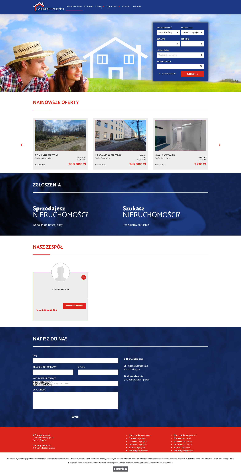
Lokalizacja (163, 50)
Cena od (161, 39)
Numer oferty (164, 61)
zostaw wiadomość (74, 305)
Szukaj (192, 74)
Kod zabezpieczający (44, 378)
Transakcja (187, 27)
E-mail (81, 367)
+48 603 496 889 (47, 310)
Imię (35, 355)
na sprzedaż (185, 435)
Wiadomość (39, 390)
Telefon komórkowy (45, 367)
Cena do (185, 39)
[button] (21, 145)
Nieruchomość (164, 27)
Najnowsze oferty (56, 103)
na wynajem (140, 435)
